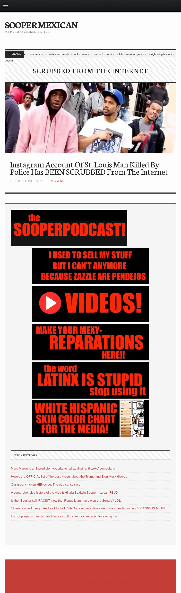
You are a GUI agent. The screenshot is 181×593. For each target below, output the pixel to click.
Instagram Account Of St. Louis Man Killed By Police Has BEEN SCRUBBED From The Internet (89, 167)
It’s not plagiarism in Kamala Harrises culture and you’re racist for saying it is (64, 516)
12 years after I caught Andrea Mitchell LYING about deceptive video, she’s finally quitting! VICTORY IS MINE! (88, 508)
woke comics (81, 54)
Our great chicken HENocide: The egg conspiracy (45, 484)
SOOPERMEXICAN (41, 24)
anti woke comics (104, 54)
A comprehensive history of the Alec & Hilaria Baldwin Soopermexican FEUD (64, 492)
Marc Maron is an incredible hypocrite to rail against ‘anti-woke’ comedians (63, 468)
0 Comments (57, 181)
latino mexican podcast (132, 54)
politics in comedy (58, 54)
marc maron (36, 54)
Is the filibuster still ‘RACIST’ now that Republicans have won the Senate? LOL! (66, 500)
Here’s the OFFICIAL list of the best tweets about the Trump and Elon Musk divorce (69, 476)
